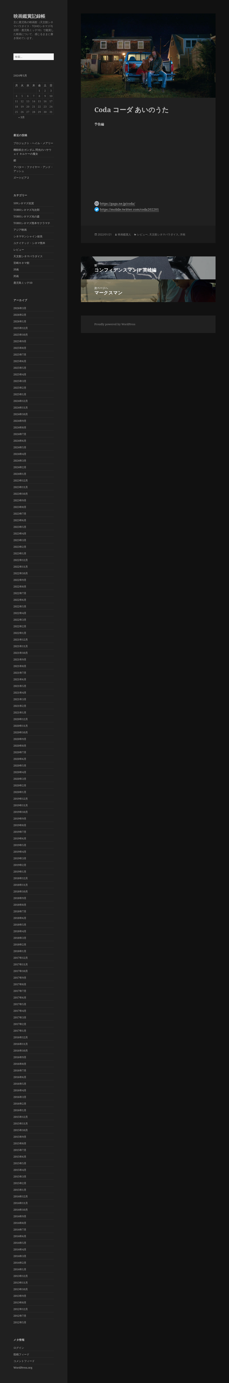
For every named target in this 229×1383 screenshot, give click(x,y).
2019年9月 (19, 818)
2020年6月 (19, 759)
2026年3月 (19, 308)
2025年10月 (20, 334)
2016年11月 (20, 1044)
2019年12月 (20, 798)
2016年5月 (19, 1083)
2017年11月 (20, 964)
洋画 (16, 269)
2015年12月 (20, 1117)
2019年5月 (19, 845)
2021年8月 (19, 666)
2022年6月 (19, 600)
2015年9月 (19, 1136)
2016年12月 (20, 1037)
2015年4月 (19, 1170)
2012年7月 (19, 1315)
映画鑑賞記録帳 (29, 16)
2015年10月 (20, 1130)
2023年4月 (19, 533)
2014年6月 (19, 1236)
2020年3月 (19, 779)
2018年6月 (19, 918)
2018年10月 (20, 891)
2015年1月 (19, 1190)
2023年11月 (20, 487)
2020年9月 (19, 739)
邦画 (16, 276)
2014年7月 (19, 1229)
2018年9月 (19, 898)
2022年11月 (20, 566)
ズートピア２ (21, 177)
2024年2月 (19, 467)
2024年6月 (19, 440)
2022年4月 (19, 613)
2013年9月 (19, 1296)
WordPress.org (22, 1367)
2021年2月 (19, 706)
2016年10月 (20, 1050)
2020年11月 (20, 725)
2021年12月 (20, 639)
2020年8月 (19, 745)
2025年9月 (19, 341)
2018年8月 (19, 904)
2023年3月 (19, 540)
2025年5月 (19, 368)
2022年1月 (19, 633)
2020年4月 (19, 772)
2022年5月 (19, 606)
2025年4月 (19, 374)
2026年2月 (19, 314)
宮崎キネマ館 (21, 263)
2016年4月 (19, 1090)
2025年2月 (19, 387)
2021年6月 (19, 679)
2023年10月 (20, 493)
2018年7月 (19, 911)
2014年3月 (19, 1256)
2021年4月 (19, 692)
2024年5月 (19, 447)
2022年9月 (19, 580)
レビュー (18, 249)
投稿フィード (21, 1354)
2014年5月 (19, 1243)
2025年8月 (19, 348)
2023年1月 (19, 553)
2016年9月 (19, 1057)
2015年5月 (19, 1163)
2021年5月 (19, 686)
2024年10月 (20, 414)
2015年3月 (19, 1176)
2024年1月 (19, 474)
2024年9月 (19, 421)
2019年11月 (20, 805)
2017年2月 (19, 1024)
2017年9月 (19, 977)
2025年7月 (19, 354)
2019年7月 (19, 832)
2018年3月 (19, 938)
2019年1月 (19, 871)
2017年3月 (19, 1017)
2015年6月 (19, 1156)
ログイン (18, 1347)
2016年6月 (19, 1077)
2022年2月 (19, 626)
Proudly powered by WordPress (114, 324)
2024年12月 (20, 401)
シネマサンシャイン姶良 (28, 236)
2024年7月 (19, 434)
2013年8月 (19, 1302)
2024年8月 (19, 427)
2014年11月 (20, 1203)
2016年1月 (19, 1110)
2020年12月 (20, 719)
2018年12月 (20, 878)
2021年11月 (20, 646)
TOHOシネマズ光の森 (26, 216)
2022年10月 (20, 573)
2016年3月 (19, 1097)
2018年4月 (19, 931)
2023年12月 (20, 480)
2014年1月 (19, 1269)
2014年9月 (19, 1216)
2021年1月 (19, 712)
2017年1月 (19, 1030)
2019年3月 (19, 858)
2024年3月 (19, 460)
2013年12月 (20, 1276)
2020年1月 (19, 792)
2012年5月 (19, 1322)
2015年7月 (19, 1150)
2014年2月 (19, 1262)
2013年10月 (20, 1289)
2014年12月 (20, 1196)
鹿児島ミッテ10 (22, 282)
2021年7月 (19, 672)
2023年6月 (19, 520)
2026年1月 (19, 321)
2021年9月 (19, 659)
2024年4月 (19, 454)
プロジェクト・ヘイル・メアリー (33, 143)
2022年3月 (19, 619)
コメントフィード (24, 1361)
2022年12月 (20, 560)
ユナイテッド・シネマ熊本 (29, 243)
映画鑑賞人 (124, 234)
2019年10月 (20, 812)
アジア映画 (20, 229)
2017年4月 (19, 1011)
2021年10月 (20, 653)
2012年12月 (20, 1309)
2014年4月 (19, 1249)
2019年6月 (19, 838)
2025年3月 (19, 381)
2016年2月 (19, 1103)
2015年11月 (20, 1123)
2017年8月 (19, 984)
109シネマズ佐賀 (23, 203)
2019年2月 (19, 865)
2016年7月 (19, 1070)
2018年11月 (20, 885)
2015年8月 (19, 1143)
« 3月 (21, 117)
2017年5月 (19, 1004)
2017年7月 (19, 991)
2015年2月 (19, 1183)
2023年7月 (19, 513)
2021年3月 (19, 699)
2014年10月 (20, 1209)
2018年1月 (19, 951)
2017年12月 (20, 958)
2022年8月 (19, 586)
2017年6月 (19, 997)
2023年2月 (19, 547)
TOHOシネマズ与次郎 (26, 210)
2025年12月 (20, 328)
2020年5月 (19, 765)
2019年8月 (19, 825)
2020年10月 (20, 732)
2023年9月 (19, 500)
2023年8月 (19, 507)
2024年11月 (20, 407)
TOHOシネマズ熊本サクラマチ (31, 223)
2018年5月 (19, 924)
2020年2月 (19, 785)
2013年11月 (20, 1282)
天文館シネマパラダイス (28, 256)
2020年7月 (19, 752)
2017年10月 (20, 971)
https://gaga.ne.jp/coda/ (117, 203)
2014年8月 (19, 1223)
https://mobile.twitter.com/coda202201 (129, 209)
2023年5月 (19, 527)
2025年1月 (19, 394)
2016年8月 (19, 1064)
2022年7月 (19, 593)
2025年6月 (19, 361)
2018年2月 (19, 944)
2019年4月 (19, 851)
